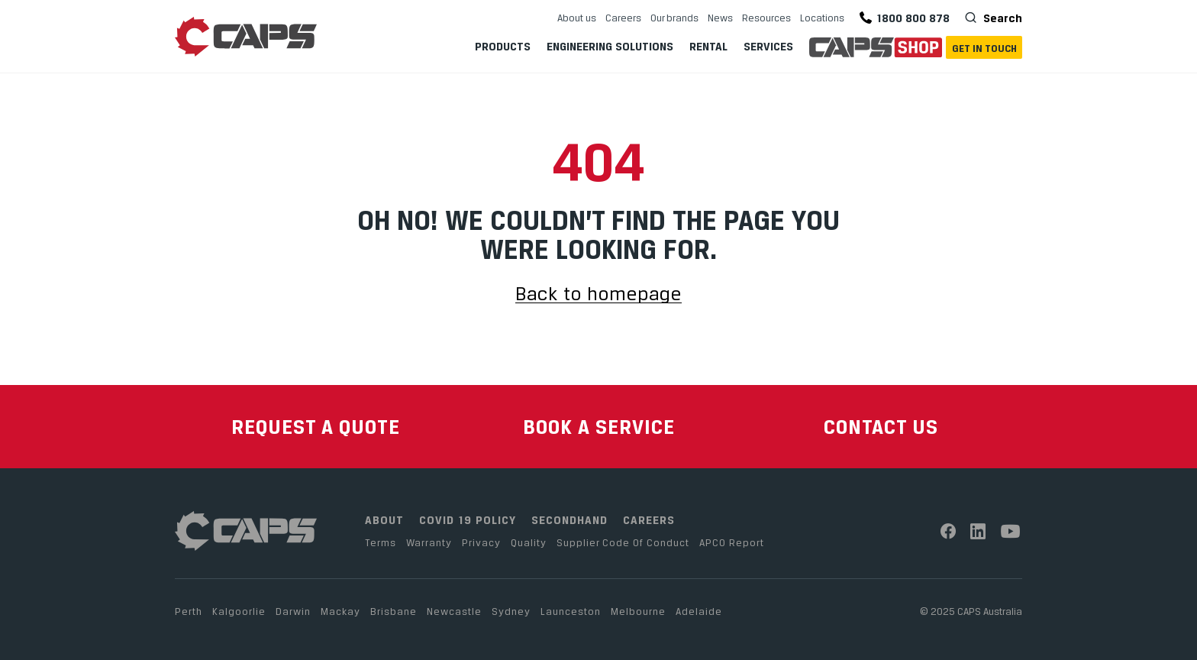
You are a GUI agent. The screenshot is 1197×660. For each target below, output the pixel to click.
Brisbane (393, 611)
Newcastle (454, 611)
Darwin (293, 611)
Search (1001, 17)
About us (576, 17)
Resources (766, 17)
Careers (623, 17)
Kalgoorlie (239, 611)
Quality (529, 542)
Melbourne (638, 611)
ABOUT (384, 520)
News (720, 17)
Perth (188, 611)
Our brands (674, 17)
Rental (708, 46)
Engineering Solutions (610, 46)
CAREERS (649, 520)
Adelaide (699, 611)
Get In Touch (984, 48)
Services (768, 46)
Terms (380, 542)
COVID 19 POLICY (467, 520)
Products (503, 46)
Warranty (429, 542)
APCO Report (731, 542)
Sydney (511, 611)
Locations (822, 17)
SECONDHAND (569, 520)
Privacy (481, 542)
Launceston (570, 611)
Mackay (340, 611)
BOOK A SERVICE (599, 426)
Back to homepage (598, 294)
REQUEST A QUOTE (315, 426)
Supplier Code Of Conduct (623, 542)
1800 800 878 (905, 18)
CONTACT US (881, 426)
